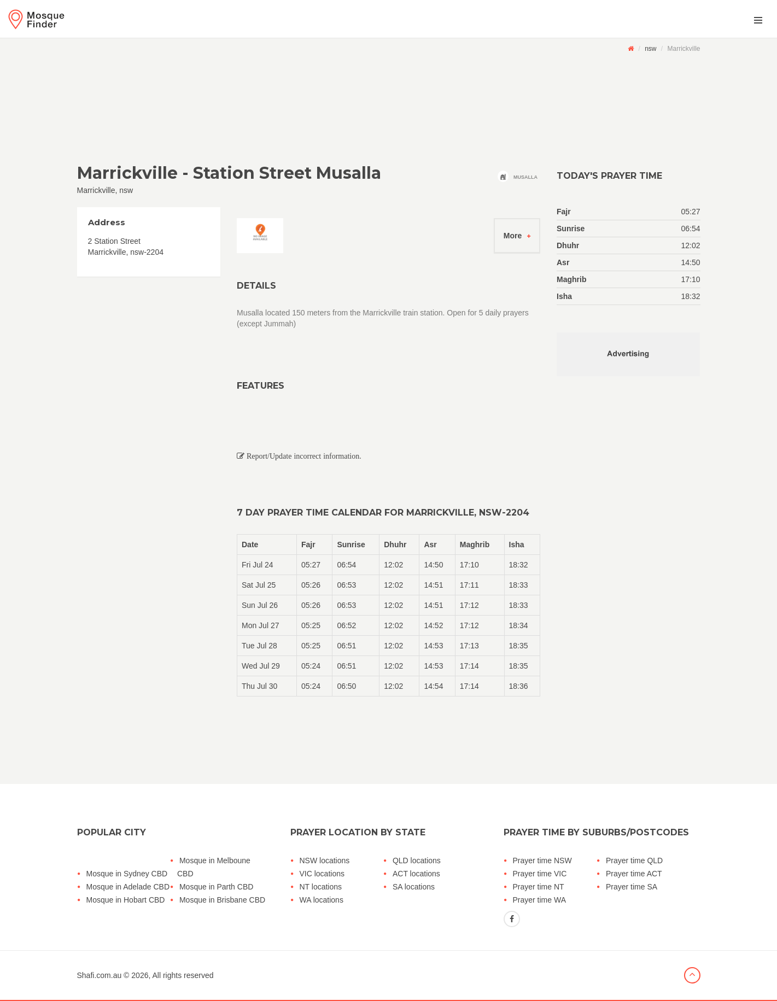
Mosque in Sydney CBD (127, 873)
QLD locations (417, 860)
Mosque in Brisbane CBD (222, 899)
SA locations (414, 886)
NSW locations (325, 860)
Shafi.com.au (99, 975)
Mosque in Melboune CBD (213, 867)
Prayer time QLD (634, 860)
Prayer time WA (539, 899)
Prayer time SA (631, 886)
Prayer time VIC (540, 873)
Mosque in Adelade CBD (128, 886)
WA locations (321, 899)
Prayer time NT (538, 886)
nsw (650, 48)
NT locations (321, 886)
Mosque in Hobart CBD (125, 899)
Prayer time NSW (542, 860)
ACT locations (416, 873)
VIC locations (322, 873)
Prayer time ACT (634, 873)
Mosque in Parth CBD (216, 886)
